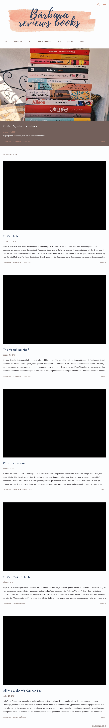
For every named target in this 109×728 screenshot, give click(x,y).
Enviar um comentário (22, 141)
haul (29, 41)
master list (18, 41)
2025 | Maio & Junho (17, 577)
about (82, 41)
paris (59, 41)
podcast (70, 41)
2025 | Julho (11, 236)
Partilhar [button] (7, 141)
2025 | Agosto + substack (20, 126)
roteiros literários (44, 41)
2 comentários (19, 604)
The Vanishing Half (16, 349)
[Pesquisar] (98, 4)
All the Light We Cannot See (22, 690)
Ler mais (102, 141)
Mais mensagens (99, 726)
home (5, 41)
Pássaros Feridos (14, 463)
